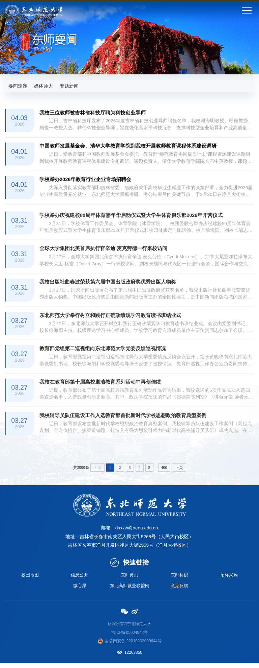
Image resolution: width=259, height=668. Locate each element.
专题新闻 (72, 86)
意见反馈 (179, 590)
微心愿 (80, 590)
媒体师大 (45, 86)
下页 (179, 471)
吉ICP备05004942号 (129, 637)
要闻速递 (18, 86)
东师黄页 (129, 579)
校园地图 (30, 579)
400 (164, 471)
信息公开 (79, 579)
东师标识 (179, 579)
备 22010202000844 (139, 646)
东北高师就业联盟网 (129, 590)
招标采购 (229, 579)
